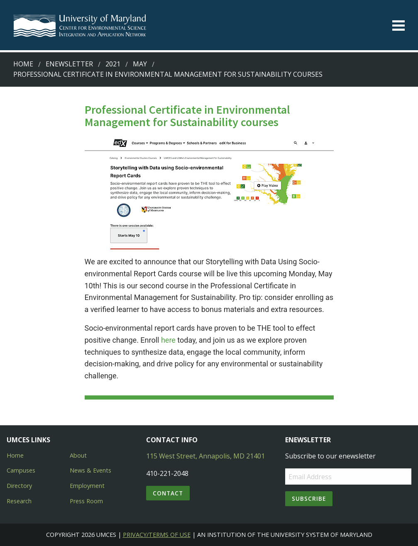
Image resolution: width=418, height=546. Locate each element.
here (168, 340)
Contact (168, 493)
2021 (112, 63)
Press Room (86, 501)
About (78, 455)
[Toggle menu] (398, 25)
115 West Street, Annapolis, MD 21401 (205, 456)
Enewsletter (69, 63)
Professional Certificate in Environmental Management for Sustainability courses (168, 74)
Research (19, 501)
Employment (87, 486)
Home (23, 63)
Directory (19, 486)
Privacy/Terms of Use (157, 535)
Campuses (21, 470)
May (140, 63)
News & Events (90, 470)
